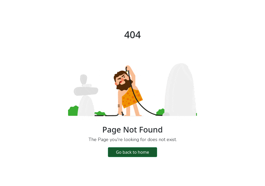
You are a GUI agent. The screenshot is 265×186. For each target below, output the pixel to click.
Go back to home (132, 152)
